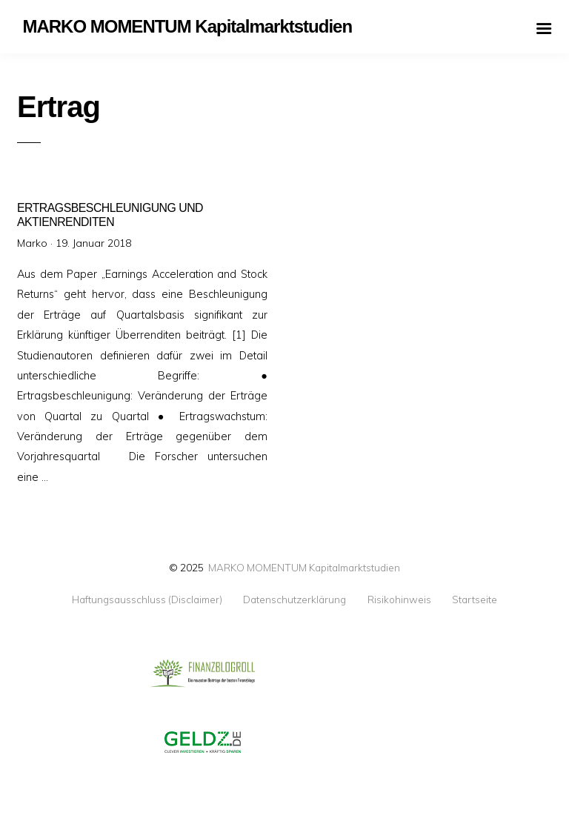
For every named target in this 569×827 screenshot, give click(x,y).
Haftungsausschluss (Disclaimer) (147, 599)
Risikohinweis (399, 599)
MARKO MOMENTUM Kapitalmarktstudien (304, 567)
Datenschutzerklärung (294, 599)
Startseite (474, 599)
